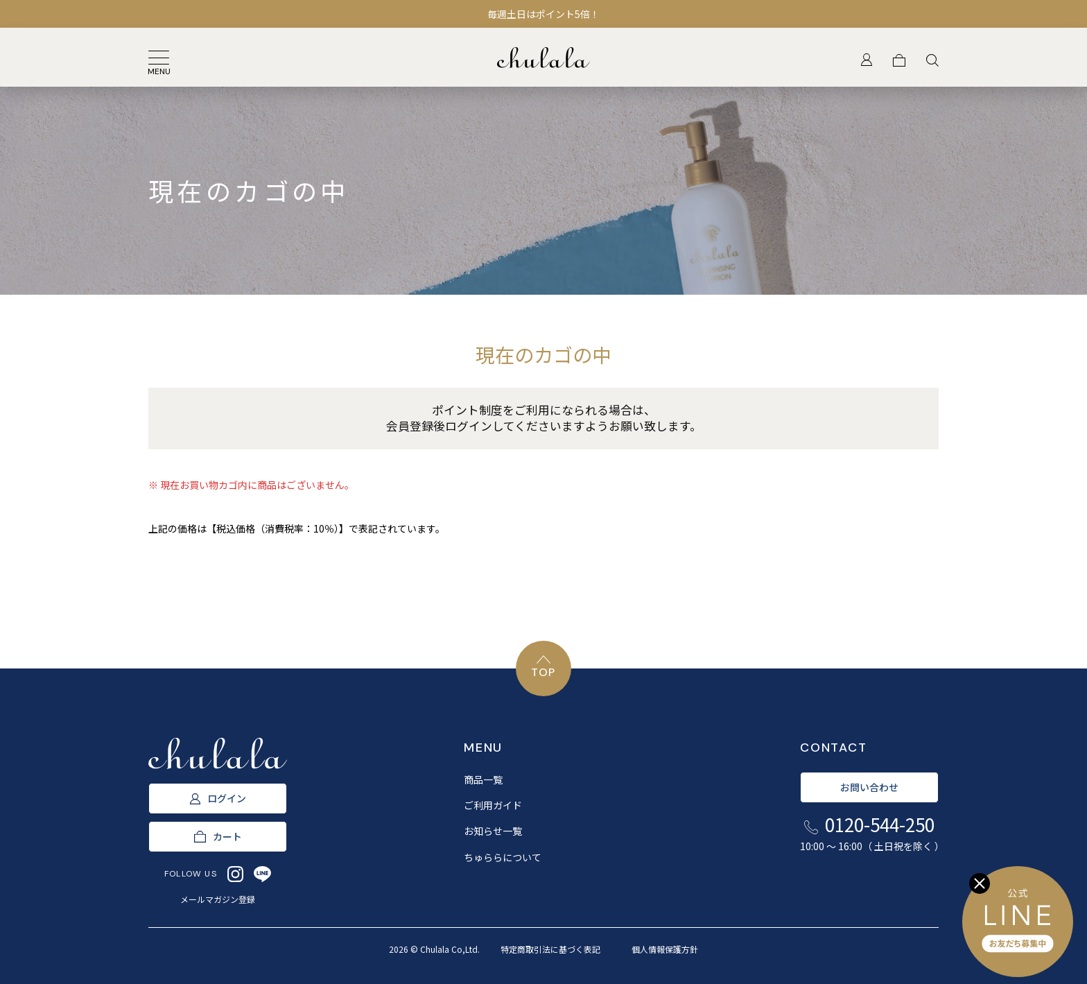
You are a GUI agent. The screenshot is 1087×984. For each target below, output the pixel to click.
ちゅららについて (502, 857)
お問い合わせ (869, 787)
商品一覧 (483, 779)
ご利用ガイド (493, 805)
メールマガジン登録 (217, 899)
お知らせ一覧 (493, 831)
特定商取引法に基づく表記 (550, 949)
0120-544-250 (869, 832)
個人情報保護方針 (665, 949)
